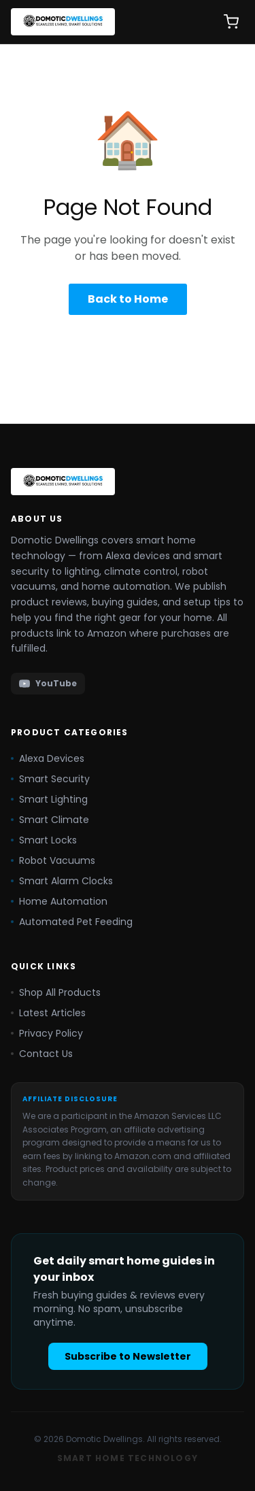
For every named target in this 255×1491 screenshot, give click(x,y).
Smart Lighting (49, 799)
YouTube (48, 683)
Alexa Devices (47, 758)
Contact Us (42, 1053)
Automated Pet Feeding (72, 921)
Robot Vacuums (53, 860)
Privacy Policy (47, 1033)
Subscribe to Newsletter (128, 1356)
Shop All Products (56, 992)
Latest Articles (48, 1013)
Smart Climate (50, 819)
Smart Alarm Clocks (62, 881)
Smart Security (50, 779)
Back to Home (128, 299)
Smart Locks (44, 840)
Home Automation (59, 901)
